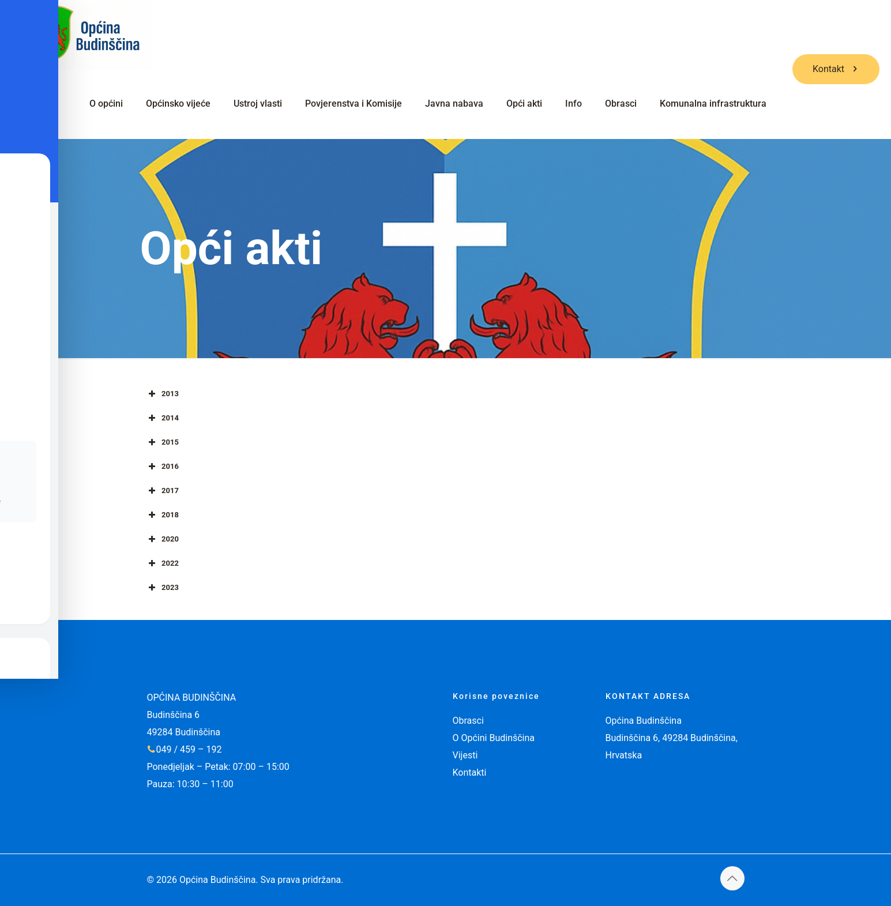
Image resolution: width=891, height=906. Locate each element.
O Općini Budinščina (494, 737)
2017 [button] (162, 491)
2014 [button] (162, 418)
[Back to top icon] (732, 878)
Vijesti (465, 755)
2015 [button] (162, 442)
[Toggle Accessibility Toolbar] (26, 427)
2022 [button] (162, 563)
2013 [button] (162, 394)
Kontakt (836, 68)
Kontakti (470, 772)
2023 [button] (162, 587)
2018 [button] (162, 515)
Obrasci (468, 720)
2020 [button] (162, 539)
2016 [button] (162, 466)
